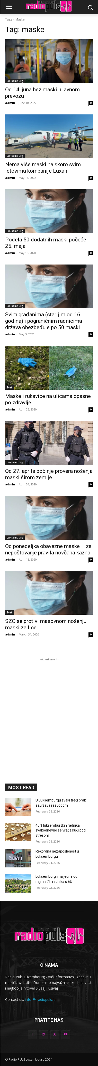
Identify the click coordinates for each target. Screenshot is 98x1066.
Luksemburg (15, 81)
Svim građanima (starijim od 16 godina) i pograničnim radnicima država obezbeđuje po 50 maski (43, 320)
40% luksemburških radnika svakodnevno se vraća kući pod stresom (60, 830)
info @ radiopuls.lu (40, 999)
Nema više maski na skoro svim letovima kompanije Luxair (43, 167)
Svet (9, 387)
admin (10, 103)
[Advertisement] (49, 711)
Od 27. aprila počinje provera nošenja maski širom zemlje (49, 474)
